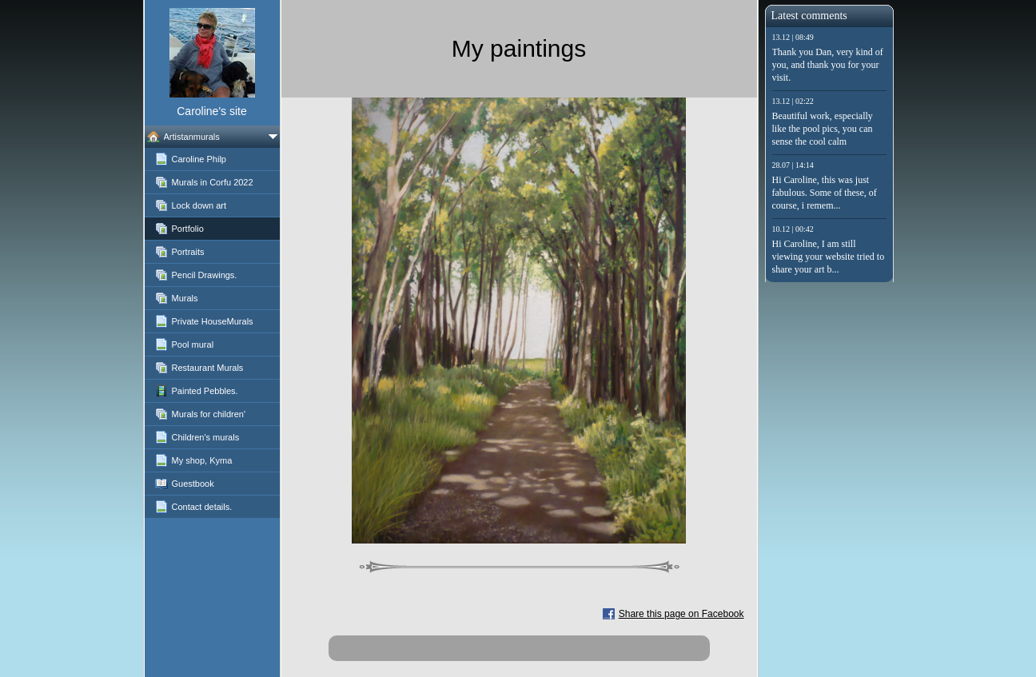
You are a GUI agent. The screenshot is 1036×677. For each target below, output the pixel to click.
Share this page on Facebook (681, 613)
